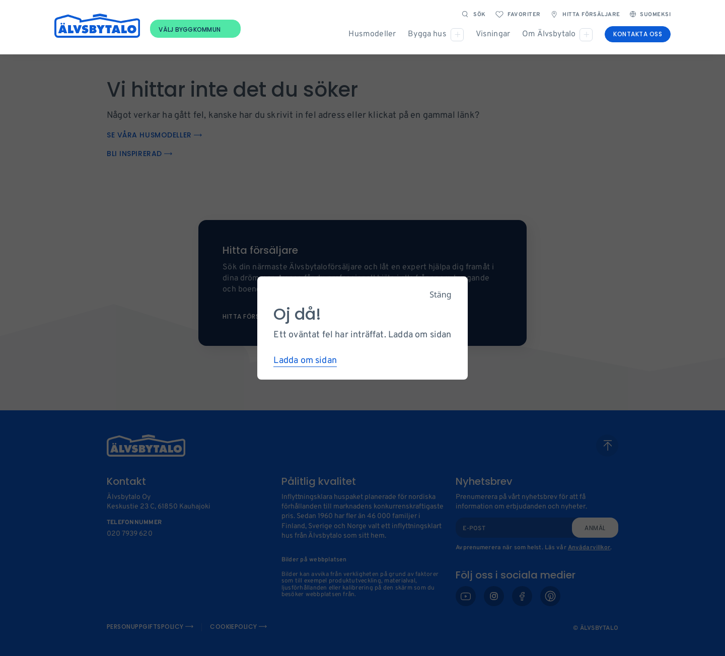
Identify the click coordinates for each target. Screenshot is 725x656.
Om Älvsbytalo (548, 34)
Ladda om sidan (305, 361)
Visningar (493, 34)
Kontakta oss (637, 34)
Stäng (440, 294)
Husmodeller (372, 34)
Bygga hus (427, 34)
